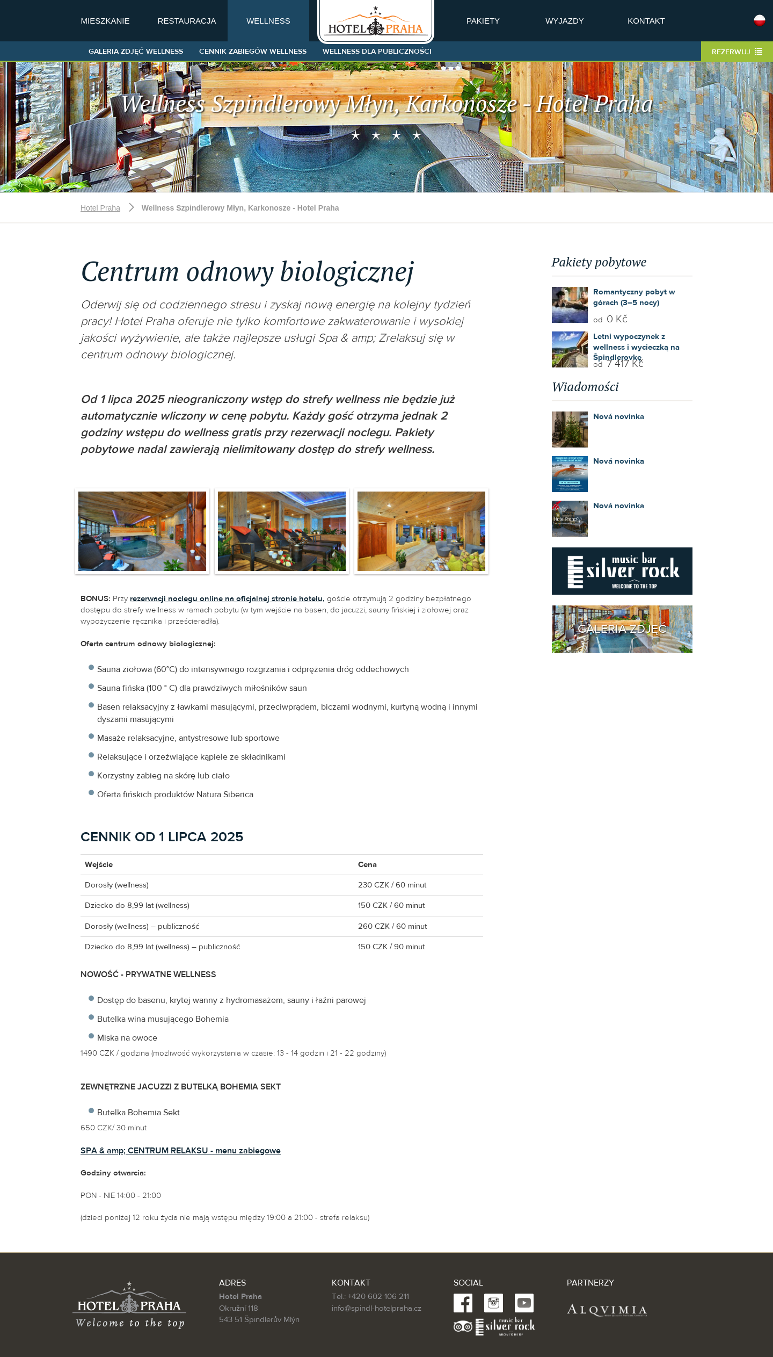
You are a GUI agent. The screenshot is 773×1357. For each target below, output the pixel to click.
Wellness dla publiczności (377, 51)
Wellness (268, 20)
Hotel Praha (100, 208)
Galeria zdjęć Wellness (136, 51)
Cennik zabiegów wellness (253, 51)
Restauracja (187, 20)
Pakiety (483, 20)
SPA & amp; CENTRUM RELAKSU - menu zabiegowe (181, 1150)
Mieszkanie (105, 20)
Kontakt (646, 20)
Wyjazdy (564, 20)
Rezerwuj (737, 52)
